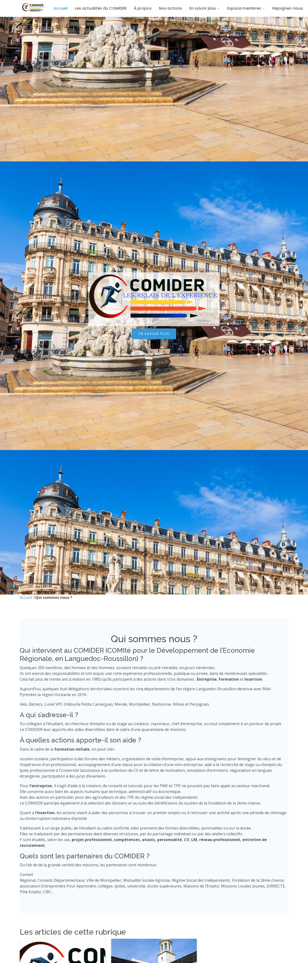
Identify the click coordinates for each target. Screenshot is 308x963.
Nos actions (170, 8)
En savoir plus (154, 333)
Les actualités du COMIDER (101, 8)
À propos (143, 8)
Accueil (60, 8)
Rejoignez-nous (287, 8)
